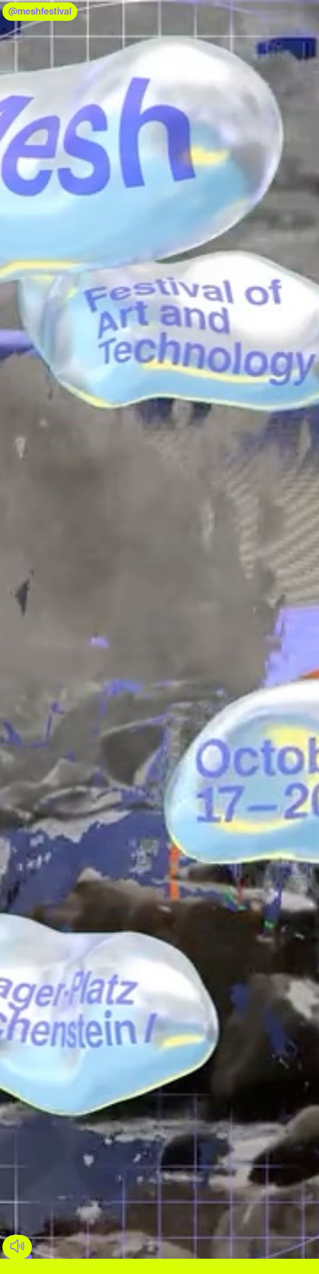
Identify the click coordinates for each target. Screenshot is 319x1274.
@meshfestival (37, 11)
